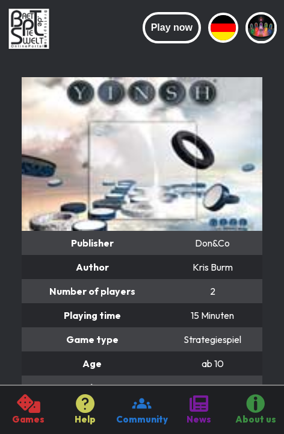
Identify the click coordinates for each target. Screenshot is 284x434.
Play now (172, 27)
